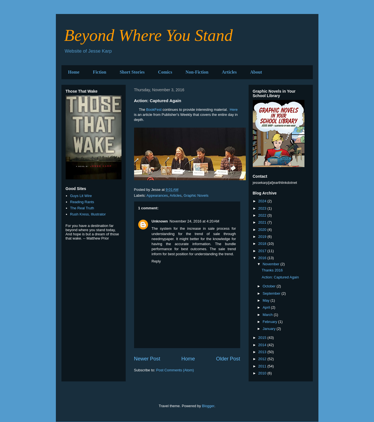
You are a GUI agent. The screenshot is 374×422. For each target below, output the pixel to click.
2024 (263, 201)
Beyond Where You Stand (148, 35)
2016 (263, 258)
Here (234, 109)
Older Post (228, 359)
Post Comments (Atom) (175, 370)
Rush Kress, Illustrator (88, 214)
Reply (156, 261)
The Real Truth (82, 208)
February (270, 322)
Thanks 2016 (272, 270)
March (268, 315)
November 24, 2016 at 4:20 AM (194, 221)
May (266, 300)
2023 (263, 208)
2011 (263, 366)
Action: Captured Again (280, 277)
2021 (263, 222)
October (270, 286)
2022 (263, 215)
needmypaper (163, 239)
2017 (263, 251)
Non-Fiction (196, 72)
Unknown (160, 221)
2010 (263, 373)
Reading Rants (82, 202)
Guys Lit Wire (81, 196)
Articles (229, 72)
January (270, 329)
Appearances (157, 195)
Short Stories (132, 72)
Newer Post (147, 359)
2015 (263, 338)
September (272, 293)
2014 (263, 345)
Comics (165, 72)
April (267, 307)
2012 (263, 359)
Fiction (99, 72)
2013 (263, 352)
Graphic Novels (196, 195)
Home (74, 72)
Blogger (208, 406)
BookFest (153, 109)
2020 (263, 230)
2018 (263, 244)
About (256, 72)
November (271, 264)
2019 (263, 237)
